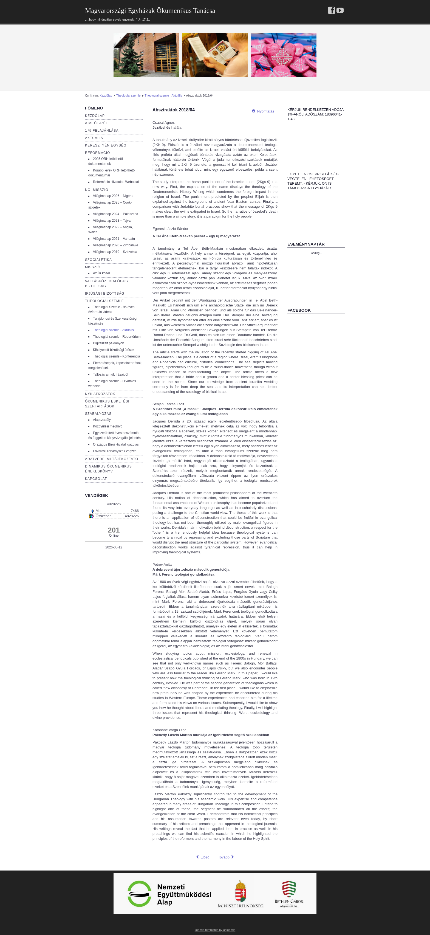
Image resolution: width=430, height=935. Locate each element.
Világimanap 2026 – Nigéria (113, 196)
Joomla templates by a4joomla (215, 929)
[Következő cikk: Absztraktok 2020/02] (226, 857)
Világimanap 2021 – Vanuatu (114, 239)
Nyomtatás (262, 111)
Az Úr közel (101, 273)
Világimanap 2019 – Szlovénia (115, 252)
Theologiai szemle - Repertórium (116, 337)
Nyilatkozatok (100, 394)
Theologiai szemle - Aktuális (163, 95)
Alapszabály (102, 420)
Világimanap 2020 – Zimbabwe (115, 245)
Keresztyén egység (105, 145)
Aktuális (94, 138)
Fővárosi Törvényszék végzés (115, 451)
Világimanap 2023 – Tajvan (112, 221)
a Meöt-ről (96, 123)
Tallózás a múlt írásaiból (110, 374)
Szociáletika (98, 260)
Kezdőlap (106, 95)
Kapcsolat (96, 479)
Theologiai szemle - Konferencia (116, 356)
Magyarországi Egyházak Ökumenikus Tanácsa (150, 10)
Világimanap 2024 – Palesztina (115, 214)
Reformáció (97, 153)
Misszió (92, 267)
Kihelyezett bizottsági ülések (113, 350)
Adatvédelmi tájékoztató (111, 459)
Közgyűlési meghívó (107, 426)
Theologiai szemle (128, 95)
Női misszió (96, 190)
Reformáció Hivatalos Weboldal (116, 182)
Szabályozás (98, 414)
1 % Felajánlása (101, 131)
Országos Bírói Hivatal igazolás (116, 444)
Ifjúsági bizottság (104, 293)
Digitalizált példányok (108, 343)
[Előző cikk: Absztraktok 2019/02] (202, 857)
